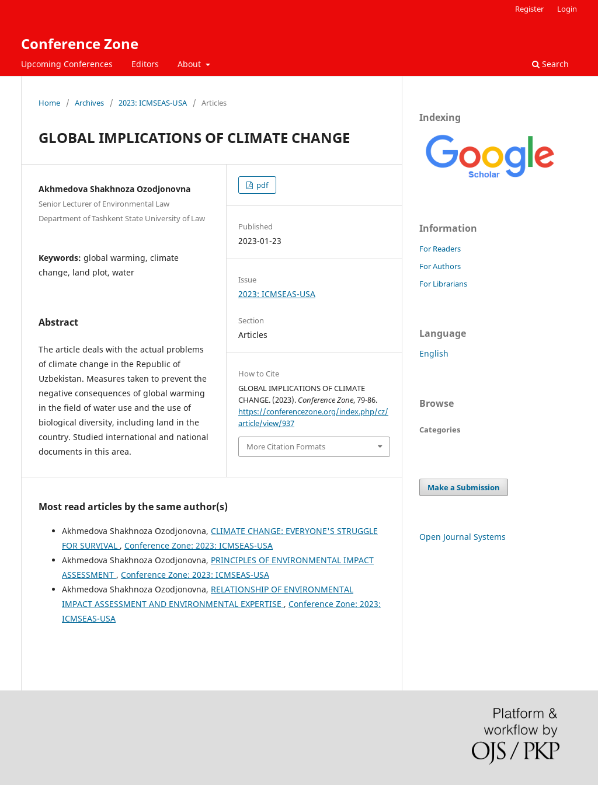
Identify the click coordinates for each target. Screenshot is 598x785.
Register (529, 9)
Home (49, 102)
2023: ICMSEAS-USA (153, 102)
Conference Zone (79, 43)
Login (567, 9)
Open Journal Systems (462, 536)
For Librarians (443, 283)
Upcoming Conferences (67, 63)
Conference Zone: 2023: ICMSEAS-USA (198, 545)
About (190, 63)
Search (550, 63)
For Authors (440, 266)
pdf (261, 185)
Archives (89, 102)
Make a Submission (463, 487)
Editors (145, 63)
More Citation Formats (285, 446)
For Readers (440, 248)
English (433, 353)
